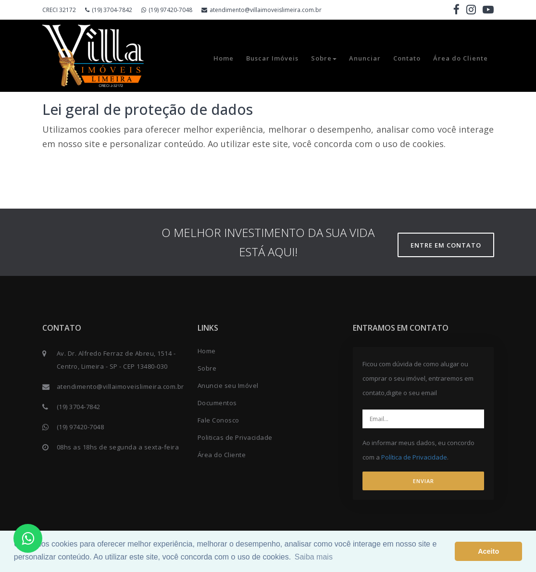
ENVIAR (423, 481)
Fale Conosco (218, 420)
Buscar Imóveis (272, 58)
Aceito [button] (488, 551)
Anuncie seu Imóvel (228, 385)
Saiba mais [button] (314, 557)
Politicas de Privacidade (235, 437)
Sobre (324, 58)
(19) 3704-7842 (108, 10)
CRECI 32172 (59, 10)
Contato (407, 58)
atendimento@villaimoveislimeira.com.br (261, 10)
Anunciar (365, 58)
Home (223, 58)
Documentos (217, 402)
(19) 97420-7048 (166, 10)
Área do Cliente (460, 58)
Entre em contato (446, 245)
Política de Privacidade (414, 457)
